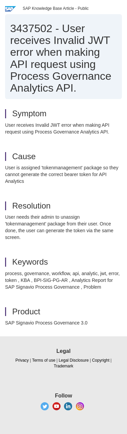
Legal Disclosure (74, 360)
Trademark (63, 366)
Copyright (100, 360)
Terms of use (44, 360)
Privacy (22, 360)
